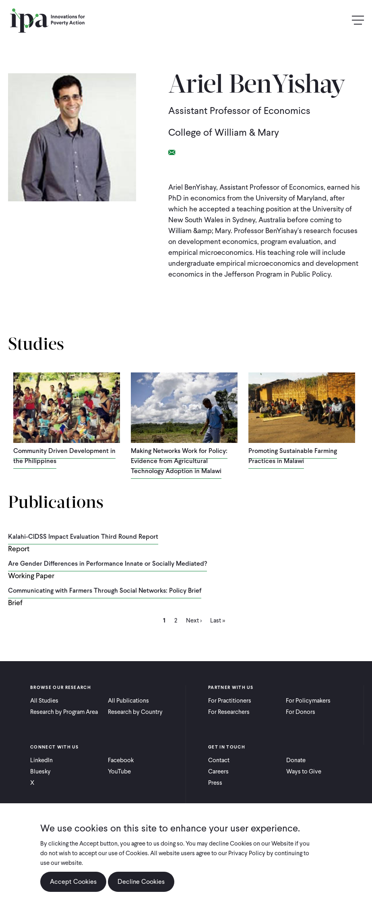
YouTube (119, 771)
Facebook (121, 760)
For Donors (300, 711)
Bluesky (40, 771)
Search (340, 20)
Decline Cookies (141, 881)
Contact (218, 760)
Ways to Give (303, 771)
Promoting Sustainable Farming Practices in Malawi (292, 456)
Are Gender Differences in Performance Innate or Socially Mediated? (107, 563)
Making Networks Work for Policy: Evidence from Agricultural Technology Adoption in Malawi (179, 461)
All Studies (44, 700)
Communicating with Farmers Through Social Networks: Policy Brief (104, 590)
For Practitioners (229, 700)
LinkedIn (41, 760)
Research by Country (135, 711)
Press (215, 782)
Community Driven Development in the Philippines (64, 456)
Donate (296, 760)
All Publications (128, 700)
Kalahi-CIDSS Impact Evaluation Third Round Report (83, 536)
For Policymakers (308, 700)
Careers (218, 771)
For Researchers (229, 711)
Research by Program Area (64, 711)
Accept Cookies (73, 881)
